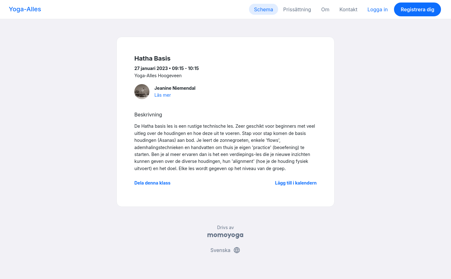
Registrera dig (417, 9)
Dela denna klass (152, 182)
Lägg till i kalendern (296, 182)
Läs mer (162, 95)
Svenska (225, 250)
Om (325, 9)
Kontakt (348, 9)
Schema (263, 9)
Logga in (377, 9)
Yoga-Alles (25, 9)
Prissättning (297, 9)
